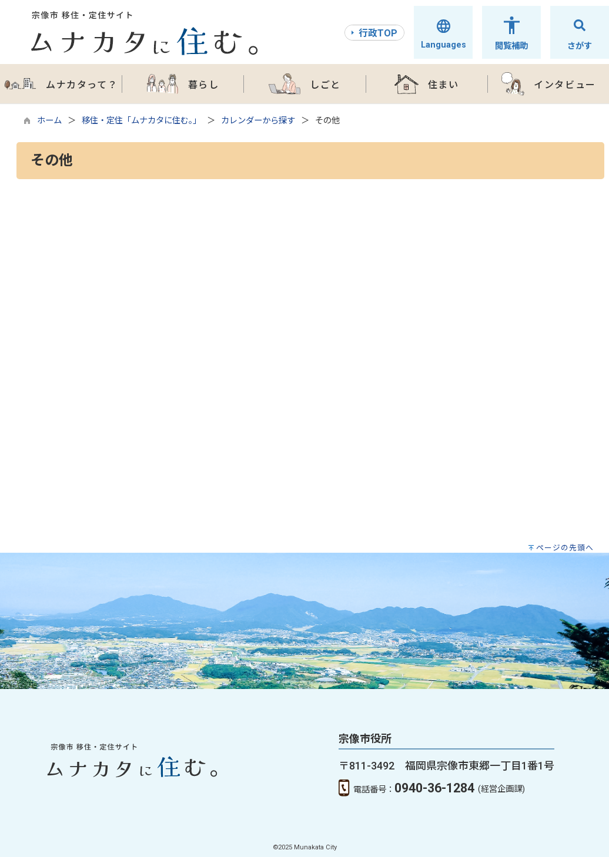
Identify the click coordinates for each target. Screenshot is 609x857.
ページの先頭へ (565, 547)
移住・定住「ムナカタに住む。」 (141, 121)
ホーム (49, 121)
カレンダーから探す (258, 121)
